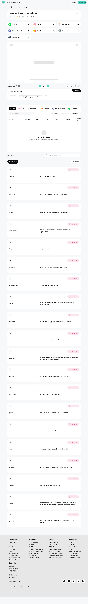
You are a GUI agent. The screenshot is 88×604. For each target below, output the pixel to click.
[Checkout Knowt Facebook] (74, 587)
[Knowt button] (77, 14)
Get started (82, 2)
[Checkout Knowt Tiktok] (64, 587)
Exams (19, 2)
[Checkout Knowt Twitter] (78, 587)
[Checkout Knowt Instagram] (69, 587)
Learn (21, 109)
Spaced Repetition (58, 109)
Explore (13, 2)
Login (74, 2)
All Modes (12, 108)
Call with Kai (73, 109)
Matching (45, 109)
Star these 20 (74, 162)
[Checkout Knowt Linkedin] (83, 587)
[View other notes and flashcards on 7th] (46, 96)
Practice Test (32, 109)
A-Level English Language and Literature (24, 7)
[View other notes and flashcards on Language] (13, 96)
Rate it (23, 16)
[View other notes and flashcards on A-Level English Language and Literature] (30, 96)
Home (8, 2)
